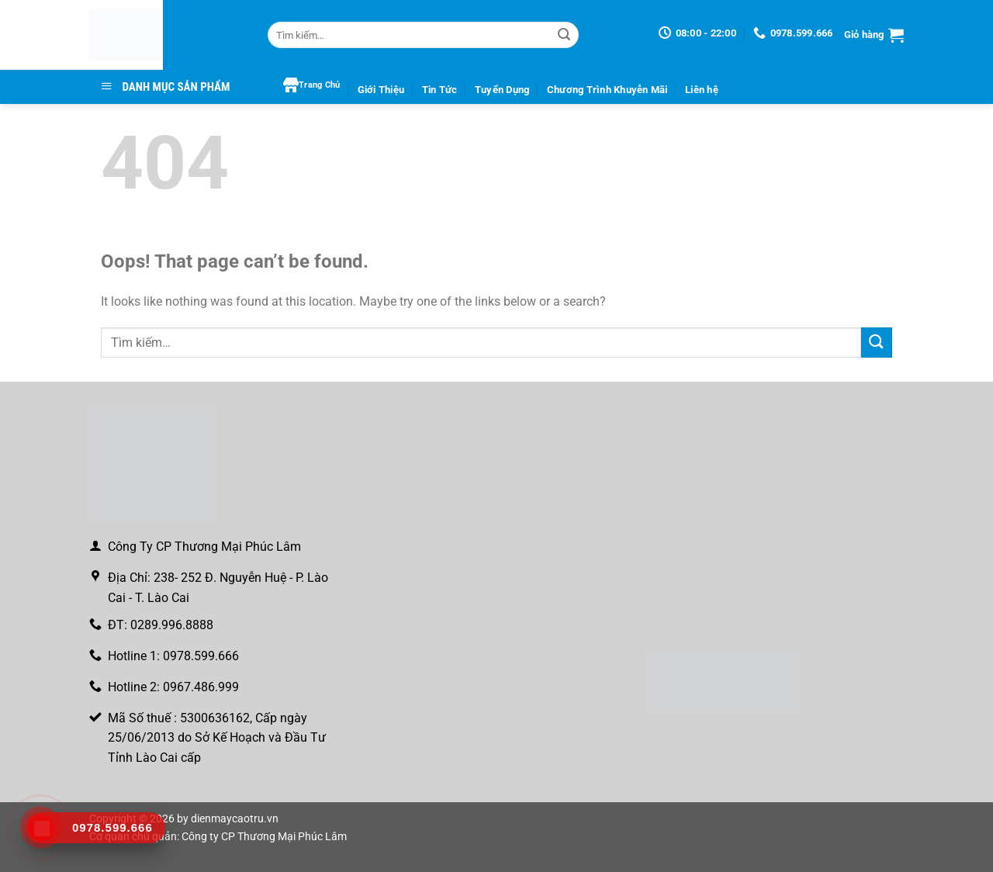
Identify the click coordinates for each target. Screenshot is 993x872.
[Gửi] (564, 35)
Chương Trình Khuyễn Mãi (607, 89)
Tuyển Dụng (502, 89)
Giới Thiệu (381, 89)
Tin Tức (440, 89)
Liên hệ (701, 89)
